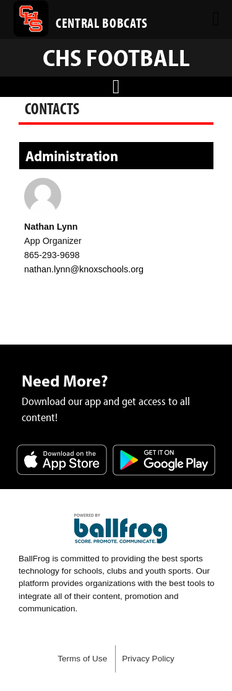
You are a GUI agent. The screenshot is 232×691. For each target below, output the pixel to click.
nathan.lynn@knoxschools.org (84, 269)
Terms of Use (82, 658)
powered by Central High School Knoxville (120, 528)
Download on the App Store (62, 461)
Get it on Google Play (164, 461)
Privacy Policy (148, 658)
